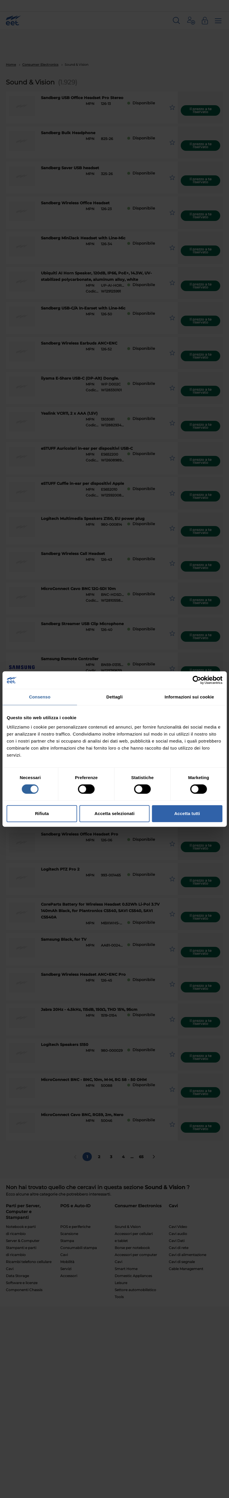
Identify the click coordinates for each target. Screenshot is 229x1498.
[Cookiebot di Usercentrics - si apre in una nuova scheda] (196, 680)
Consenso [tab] (39, 696)
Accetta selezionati (114, 813)
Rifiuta (42, 813)
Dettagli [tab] (114, 696)
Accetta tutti (187, 813)
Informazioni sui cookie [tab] (189, 696)
